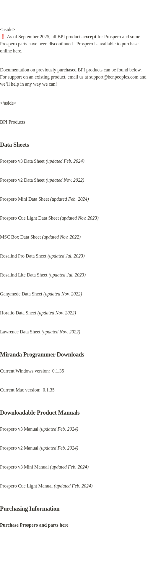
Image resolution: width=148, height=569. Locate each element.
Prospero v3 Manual (19, 428)
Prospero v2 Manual (19, 447)
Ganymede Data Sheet (21, 293)
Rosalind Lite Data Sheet (23, 274)
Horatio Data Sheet (18, 312)
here (17, 50)
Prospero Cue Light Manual (26, 485)
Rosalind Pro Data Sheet (23, 255)
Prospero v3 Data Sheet (22, 161)
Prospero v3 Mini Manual (24, 466)
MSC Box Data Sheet (20, 236)
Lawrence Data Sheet (20, 331)
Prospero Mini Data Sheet (24, 199)
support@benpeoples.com (113, 76)
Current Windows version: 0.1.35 (32, 370)
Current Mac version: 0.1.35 (27, 389)
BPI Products (12, 121)
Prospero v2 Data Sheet (22, 180)
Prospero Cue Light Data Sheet (29, 217)
